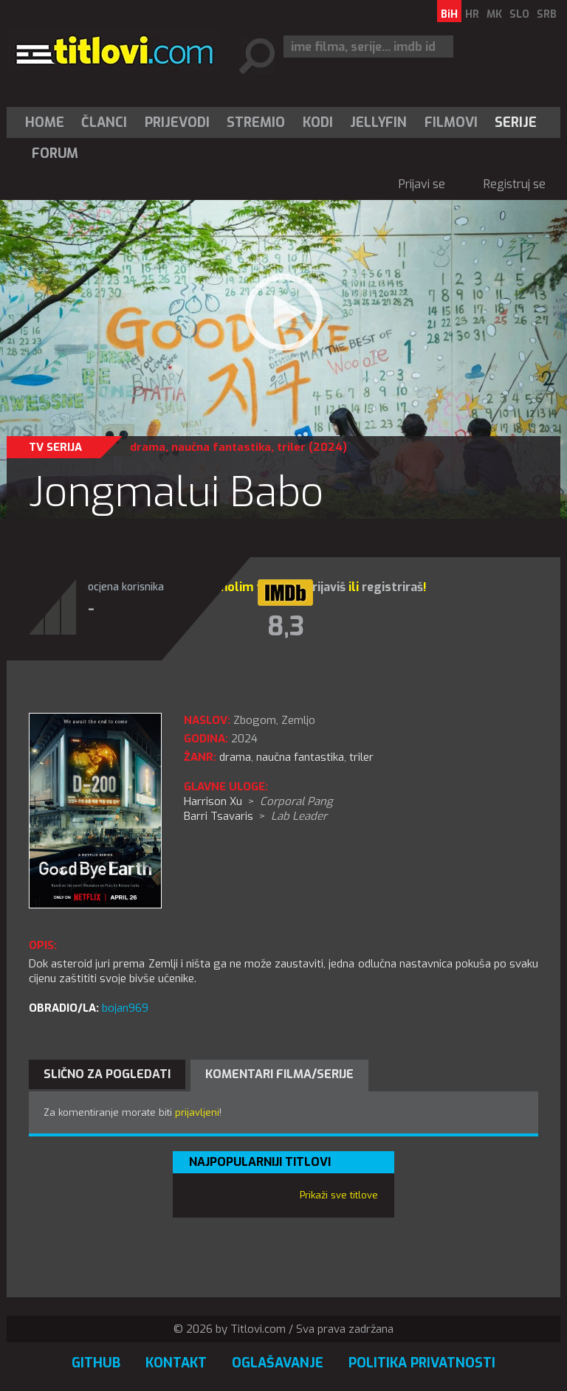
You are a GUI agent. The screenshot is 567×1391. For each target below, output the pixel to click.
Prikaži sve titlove (339, 1195)
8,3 (285, 626)
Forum (55, 153)
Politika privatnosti (421, 1363)
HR (472, 14)
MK (494, 14)
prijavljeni (197, 1112)
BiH (449, 14)
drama (147, 447)
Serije (516, 122)
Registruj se (515, 184)
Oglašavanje (277, 1363)
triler (291, 447)
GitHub (96, 1363)
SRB (547, 14)
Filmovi (451, 122)
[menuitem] (48, 122)
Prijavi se (422, 184)
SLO (519, 14)
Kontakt (176, 1363)
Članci (104, 122)
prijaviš (325, 587)
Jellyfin (378, 122)
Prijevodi (177, 122)
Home (44, 122)
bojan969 (125, 1008)
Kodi (318, 122)
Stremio (256, 122)
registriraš (392, 587)
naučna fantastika (221, 447)
